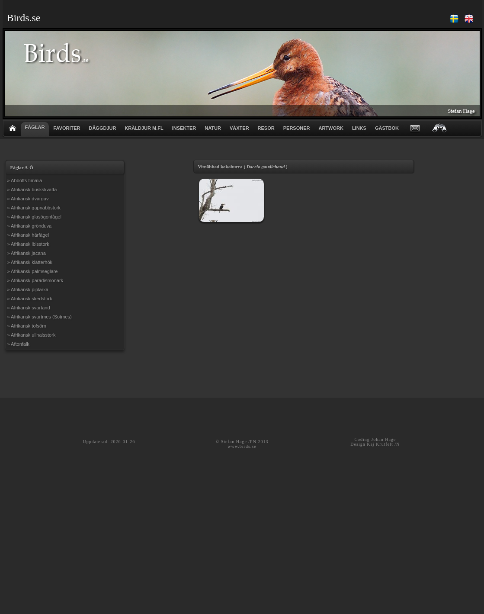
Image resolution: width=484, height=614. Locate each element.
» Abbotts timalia (24, 180)
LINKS (359, 128)
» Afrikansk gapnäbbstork (34, 207)
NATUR (213, 128)
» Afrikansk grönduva (29, 225)
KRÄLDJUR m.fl (144, 128)
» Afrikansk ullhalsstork (31, 335)
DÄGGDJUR (102, 128)
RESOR (266, 128)
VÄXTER (239, 128)
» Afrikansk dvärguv (28, 198)
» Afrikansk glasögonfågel (34, 216)
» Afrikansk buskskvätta (32, 189)
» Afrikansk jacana (26, 253)
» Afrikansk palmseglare (32, 271)
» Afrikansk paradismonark (35, 280)
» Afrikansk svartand (28, 307)
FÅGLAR (35, 127)
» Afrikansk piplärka (27, 289)
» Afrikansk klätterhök (30, 262)
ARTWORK (330, 128)
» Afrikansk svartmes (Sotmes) (39, 316)
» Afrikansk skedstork (29, 298)
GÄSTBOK (387, 128)
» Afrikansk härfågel (28, 235)
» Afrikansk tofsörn (27, 325)
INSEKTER (184, 128)
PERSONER (296, 128)
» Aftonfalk (18, 344)
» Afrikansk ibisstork (28, 244)
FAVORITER (66, 128)
